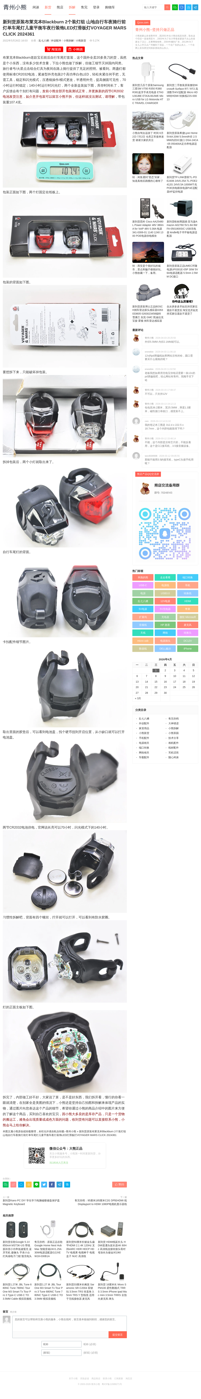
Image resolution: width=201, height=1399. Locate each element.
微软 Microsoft (188, 617)
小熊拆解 (69, 40)
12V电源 (165, 601)
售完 (84, 7)
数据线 (143, 648)
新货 (48, 7)
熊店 (60, 7)
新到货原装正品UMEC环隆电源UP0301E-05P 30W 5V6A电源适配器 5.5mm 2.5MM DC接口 (182, 260)
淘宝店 (129, 1378)
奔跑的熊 (143, 577)
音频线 (143, 624)
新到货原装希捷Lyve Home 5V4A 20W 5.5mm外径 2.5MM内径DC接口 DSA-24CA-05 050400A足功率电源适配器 (182, 129)
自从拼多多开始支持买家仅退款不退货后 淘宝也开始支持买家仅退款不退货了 (182, 299)
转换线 (187, 593)
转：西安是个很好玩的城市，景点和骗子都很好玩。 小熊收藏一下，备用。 (148, 258)
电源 (143, 593)
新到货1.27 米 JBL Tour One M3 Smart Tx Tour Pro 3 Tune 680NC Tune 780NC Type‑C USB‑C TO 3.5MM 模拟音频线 (48, 1281)
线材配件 (173, 747)
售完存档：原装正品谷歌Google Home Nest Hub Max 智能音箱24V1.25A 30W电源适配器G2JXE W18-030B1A (48, 1239)
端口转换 (188, 577)
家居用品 (144, 728)
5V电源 (143, 609)
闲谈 (36, 7)
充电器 (165, 617)
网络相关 (144, 752)
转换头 (187, 632)
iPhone (188, 648)
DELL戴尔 (165, 648)
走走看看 (165, 577)
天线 (143, 632)
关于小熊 (73, 1378)
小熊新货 (81, 40)
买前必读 (84, 1378)
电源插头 (165, 640)
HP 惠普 (165, 624)
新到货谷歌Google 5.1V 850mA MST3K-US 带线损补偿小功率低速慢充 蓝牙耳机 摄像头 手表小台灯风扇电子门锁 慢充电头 (17, 1239)
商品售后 (96, 1378)
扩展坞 (143, 617)
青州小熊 (71, 1131)
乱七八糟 (44, 40)
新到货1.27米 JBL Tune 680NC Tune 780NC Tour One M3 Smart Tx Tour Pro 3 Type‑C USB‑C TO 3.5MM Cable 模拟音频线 (17, 1281)
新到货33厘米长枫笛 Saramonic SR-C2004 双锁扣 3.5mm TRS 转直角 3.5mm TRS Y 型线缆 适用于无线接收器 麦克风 (80, 1281)
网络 (165, 632)
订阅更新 (118, 1378)
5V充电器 (165, 609)
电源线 (165, 585)
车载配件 (144, 757)
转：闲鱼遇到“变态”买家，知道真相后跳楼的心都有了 (148, 167)
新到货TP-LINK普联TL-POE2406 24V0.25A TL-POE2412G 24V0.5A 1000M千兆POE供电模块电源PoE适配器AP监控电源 (182, 173)
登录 (96, 7)
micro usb (142, 640)
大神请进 (173, 723)
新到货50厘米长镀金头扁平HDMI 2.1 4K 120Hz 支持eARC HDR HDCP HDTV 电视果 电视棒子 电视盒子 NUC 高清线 (80, 1239)
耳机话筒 (173, 752)
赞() (119, 1184)
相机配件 (173, 742)
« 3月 (138, 698)
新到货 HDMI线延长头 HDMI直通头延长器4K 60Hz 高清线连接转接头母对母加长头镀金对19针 (112, 1237)
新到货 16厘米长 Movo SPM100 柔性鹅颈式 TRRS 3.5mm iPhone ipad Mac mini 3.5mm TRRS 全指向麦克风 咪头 (112, 1281)
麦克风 (187, 624)
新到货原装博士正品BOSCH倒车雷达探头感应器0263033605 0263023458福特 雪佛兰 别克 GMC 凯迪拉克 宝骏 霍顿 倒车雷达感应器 (148, 302)
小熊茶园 (173, 733)
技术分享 (173, 737)
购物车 (110, 7)
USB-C (143, 585)
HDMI (187, 601)
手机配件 (144, 737)
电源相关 (144, 742)
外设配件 (56, 40)
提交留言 (117, 1334)
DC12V (188, 640)
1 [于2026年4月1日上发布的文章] (156, 670)
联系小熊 (107, 1378)
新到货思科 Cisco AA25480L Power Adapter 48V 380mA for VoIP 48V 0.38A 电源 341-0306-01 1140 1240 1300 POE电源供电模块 (148, 217)
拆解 (72, 7)
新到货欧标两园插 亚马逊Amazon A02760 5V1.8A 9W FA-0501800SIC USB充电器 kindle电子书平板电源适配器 (182, 217)
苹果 (187, 609)
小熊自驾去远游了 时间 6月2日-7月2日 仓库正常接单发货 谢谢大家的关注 (148, 125)
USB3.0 (165, 593)
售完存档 (173, 718)
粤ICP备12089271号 (112, 1384)
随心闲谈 (173, 757)
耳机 (187, 585)
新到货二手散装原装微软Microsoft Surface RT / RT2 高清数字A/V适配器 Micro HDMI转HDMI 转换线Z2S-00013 (182, 81)
